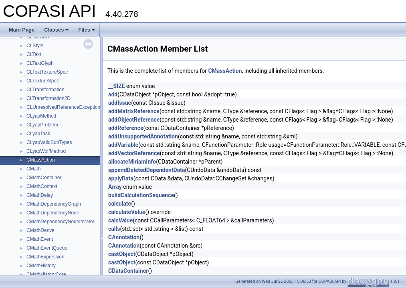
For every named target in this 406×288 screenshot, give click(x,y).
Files (86, 30)
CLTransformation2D (48, 98)
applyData (120, 178)
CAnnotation (123, 237)
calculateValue (126, 212)
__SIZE (116, 86)
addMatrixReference (134, 111)
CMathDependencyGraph (53, 204)
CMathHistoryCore (46, 274)
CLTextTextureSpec (47, 72)
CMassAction (40, 160)
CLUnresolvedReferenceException (63, 107)
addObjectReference (134, 119)
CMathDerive (40, 230)
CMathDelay (39, 195)
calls (114, 229)
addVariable (123, 145)
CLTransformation (45, 89)
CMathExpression (45, 257)
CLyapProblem (42, 125)
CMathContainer (43, 177)
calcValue (120, 220)
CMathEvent (39, 239)
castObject (121, 254)
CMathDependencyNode (52, 213)
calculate (119, 203)
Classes (56, 30)
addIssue (119, 103)
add (112, 94)
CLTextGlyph (40, 63)
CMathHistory (41, 265)
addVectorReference (134, 153)
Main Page (21, 30)
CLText (33, 54)
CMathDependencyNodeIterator (60, 221)
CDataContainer (128, 271)
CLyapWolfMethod (46, 151)
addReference (125, 128)
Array (115, 187)
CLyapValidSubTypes (49, 142)
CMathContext (41, 186)
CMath (33, 169)
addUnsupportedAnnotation (143, 136)
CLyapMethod (41, 116)
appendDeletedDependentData (146, 170)
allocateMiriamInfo (132, 161)
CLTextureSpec (42, 81)
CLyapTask (38, 133)
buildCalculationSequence (141, 195)
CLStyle (34, 45)
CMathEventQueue (46, 248)
